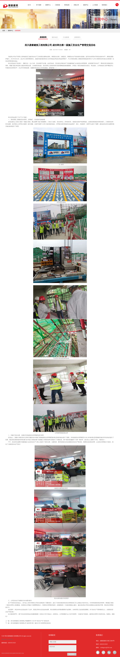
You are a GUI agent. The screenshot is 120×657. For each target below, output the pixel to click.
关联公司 (76, 5)
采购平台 (85, 5)
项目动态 (55, 37)
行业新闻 (66, 37)
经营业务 (66, 5)
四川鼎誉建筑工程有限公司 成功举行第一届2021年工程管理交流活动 (31, 623)
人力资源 (95, 5)
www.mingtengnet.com (16, 653)
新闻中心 (48, 5)
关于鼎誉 (38, 5)
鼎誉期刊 (77, 37)
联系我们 (104, 5)
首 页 (29, 5)
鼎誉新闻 (43, 37)
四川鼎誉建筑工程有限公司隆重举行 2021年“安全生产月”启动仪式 (30, 621)
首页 (3, 30)
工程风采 (57, 5)
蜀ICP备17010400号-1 (8, 639)
